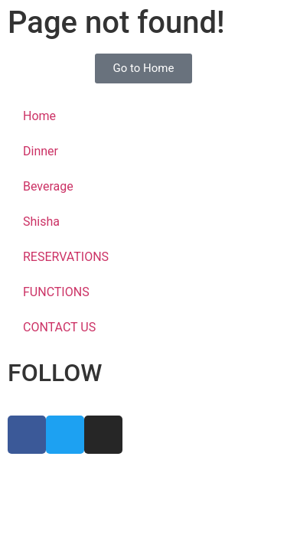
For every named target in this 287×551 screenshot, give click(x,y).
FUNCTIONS (56, 292)
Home (39, 116)
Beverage (48, 186)
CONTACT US (59, 327)
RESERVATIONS (66, 256)
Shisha (41, 221)
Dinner (40, 151)
